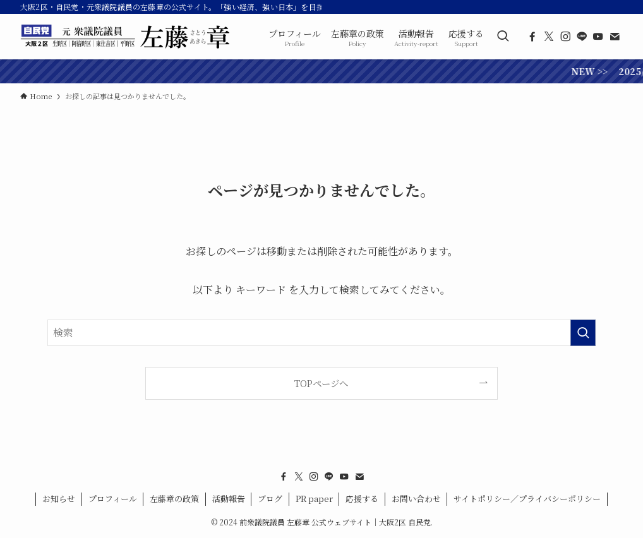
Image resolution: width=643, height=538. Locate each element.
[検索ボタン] (503, 36)
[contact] (614, 36)
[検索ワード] (321, 333)
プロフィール (112, 499)
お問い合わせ (416, 499)
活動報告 (228, 499)
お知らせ (58, 499)
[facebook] (532, 36)
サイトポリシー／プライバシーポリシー (527, 499)
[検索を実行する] (583, 333)
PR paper (314, 499)
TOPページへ (321, 383)
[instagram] (565, 36)
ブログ (270, 499)
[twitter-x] (549, 36)
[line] (581, 36)
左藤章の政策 (174, 499)
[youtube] (598, 36)
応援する (362, 499)
